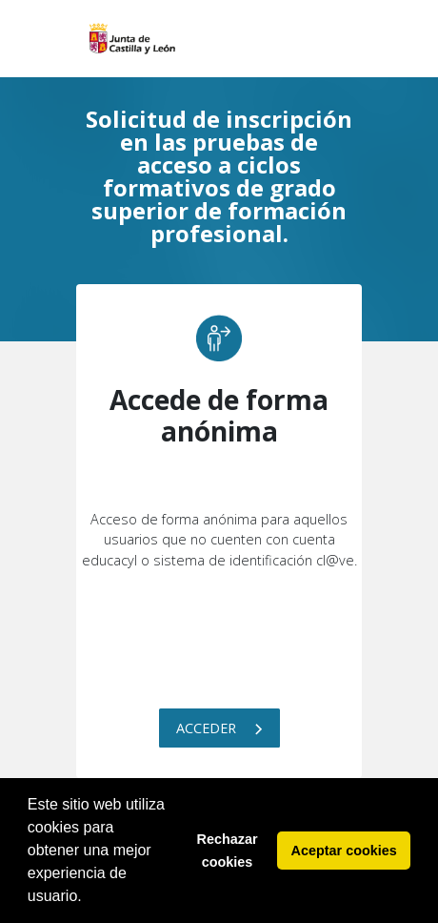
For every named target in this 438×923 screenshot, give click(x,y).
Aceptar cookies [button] (344, 850)
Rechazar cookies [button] (227, 850)
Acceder (219, 728)
